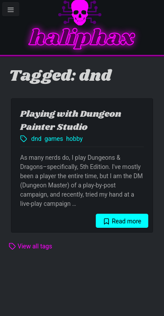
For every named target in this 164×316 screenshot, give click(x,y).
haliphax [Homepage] (82, 38)
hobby (74, 138)
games (54, 138)
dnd (36, 138)
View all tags (30, 246)
